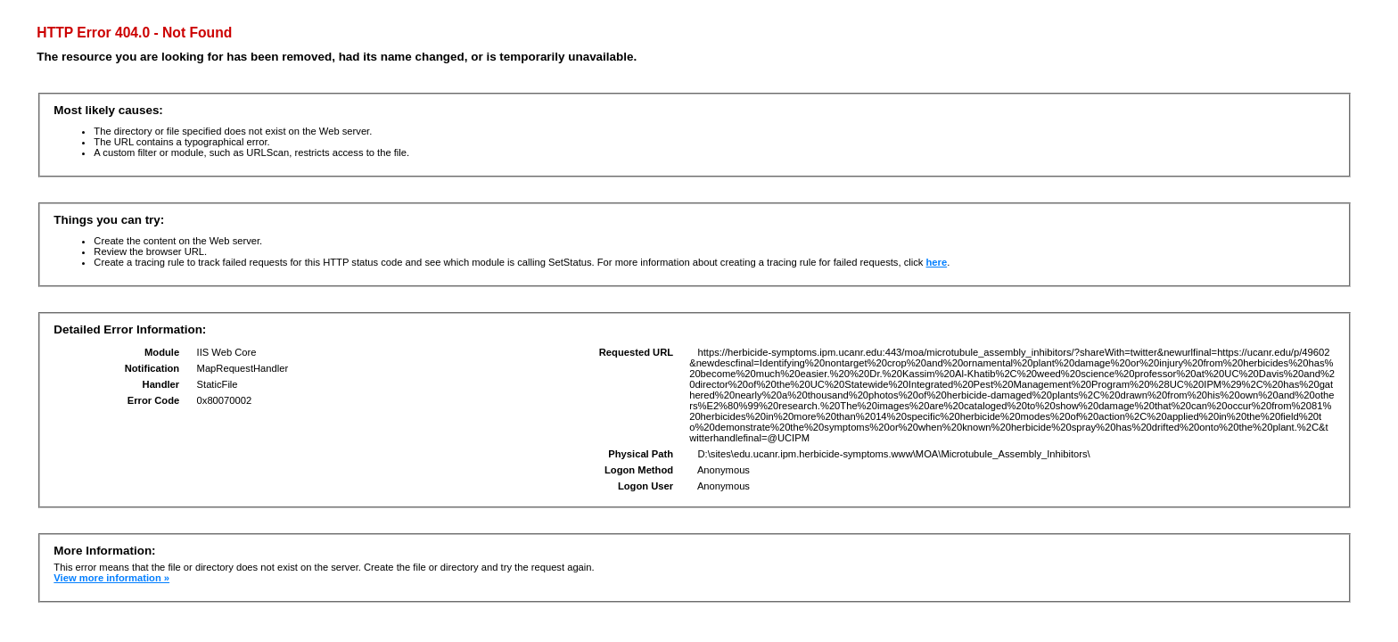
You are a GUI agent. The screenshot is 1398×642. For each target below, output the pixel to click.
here (937, 262)
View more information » (111, 577)
